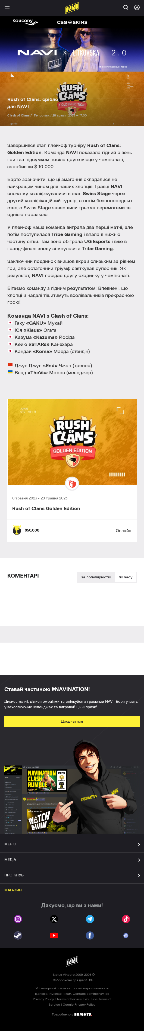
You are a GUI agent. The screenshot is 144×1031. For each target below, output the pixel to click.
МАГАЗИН (13, 890)
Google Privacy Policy (79, 1004)
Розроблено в (72, 1014)
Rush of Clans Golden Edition (46, 508)
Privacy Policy (43, 999)
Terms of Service (69, 999)
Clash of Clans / (20, 115)
